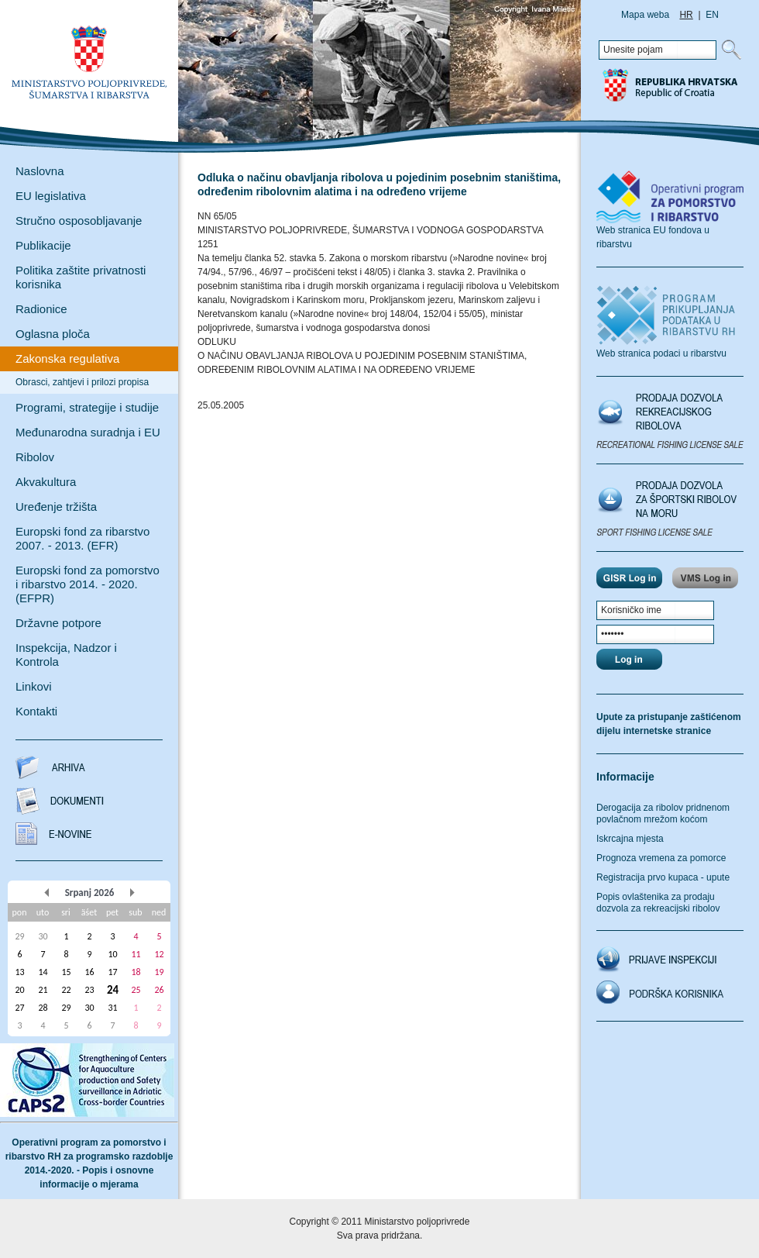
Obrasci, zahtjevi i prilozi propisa (82, 382)
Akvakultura (45, 481)
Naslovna (39, 170)
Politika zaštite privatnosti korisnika (80, 277)
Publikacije (43, 245)
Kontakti (36, 711)
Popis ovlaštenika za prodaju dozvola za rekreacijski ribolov (658, 902)
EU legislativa (50, 195)
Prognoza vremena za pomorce (661, 858)
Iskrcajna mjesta (630, 838)
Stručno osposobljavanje (78, 220)
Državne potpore (58, 622)
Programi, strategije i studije (87, 407)
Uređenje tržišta (56, 506)
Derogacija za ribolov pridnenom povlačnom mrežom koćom (663, 813)
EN (712, 14)
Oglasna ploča (52, 333)
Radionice (41, 308)
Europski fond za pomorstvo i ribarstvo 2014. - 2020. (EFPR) (87, 584)
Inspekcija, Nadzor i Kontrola (66, 654)
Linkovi (33, 686)
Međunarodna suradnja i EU (87, 432)
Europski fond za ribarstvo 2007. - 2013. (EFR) (82, 538)
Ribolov (34, 457)
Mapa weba (645, 14)
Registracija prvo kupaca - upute (663, 877)
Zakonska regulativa (67, 358)
